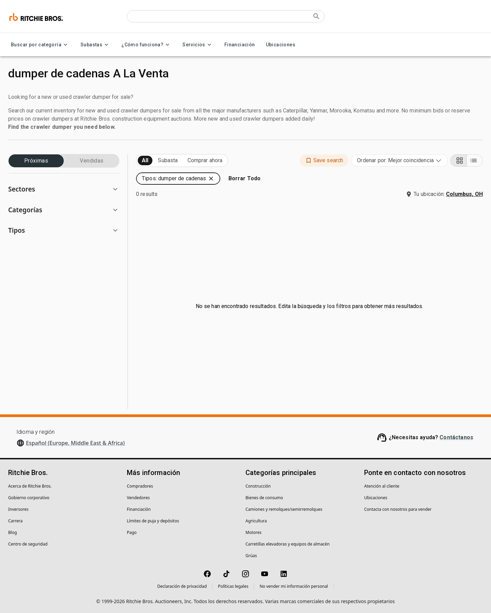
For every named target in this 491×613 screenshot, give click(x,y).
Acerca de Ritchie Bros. (30, 486)
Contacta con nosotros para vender (398, 509)
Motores (254, 532)
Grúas (251, 555)
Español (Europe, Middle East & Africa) (75, 443)
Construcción (258, 486)
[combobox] (399, 160)
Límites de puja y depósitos (153, 521)
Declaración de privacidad (182, 586)
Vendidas (91, 161)
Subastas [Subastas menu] (95, 45)
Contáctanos (456, 437)
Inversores (18, 509)
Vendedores (138, 498)
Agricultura (256, 521)
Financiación (240, 45)
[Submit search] (316, 16)
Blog (12, 532)
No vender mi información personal (293, 586)
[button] (63, 189)
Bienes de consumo (264, 498)
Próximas (36, 160)
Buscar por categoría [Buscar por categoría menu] (40, 45)
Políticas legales (233, 586)
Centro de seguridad (27, 544)
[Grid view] (458, 160)
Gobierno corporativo (28, 498)
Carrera (15, 521)
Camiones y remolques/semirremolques (284, 509)
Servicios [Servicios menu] (198, 45)
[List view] (474, 160)
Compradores (140, 486)
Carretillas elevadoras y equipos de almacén (288, 544)
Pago (132, 532)
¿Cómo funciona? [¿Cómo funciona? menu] (146, 45)
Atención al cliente (381, 486)
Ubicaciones (280, 45)
